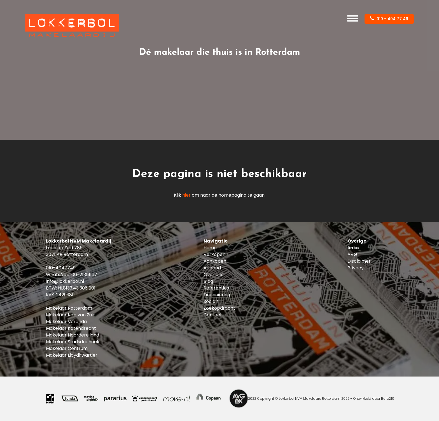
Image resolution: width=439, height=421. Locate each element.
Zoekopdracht (219, 308)
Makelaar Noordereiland (72, 335)
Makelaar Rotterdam (69, 308)
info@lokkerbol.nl (65, 281)
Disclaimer (359, 261)
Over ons (213, 274)
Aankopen (215, 261)
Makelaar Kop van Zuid (70, 315)
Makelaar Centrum (67, 348)
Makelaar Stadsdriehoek (72, 341)
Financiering (217, 294)
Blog (208, 281)
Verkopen (214, 254)
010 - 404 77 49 (389, 19)
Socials (211, 301)
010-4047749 (61, 268)
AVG (352, 254)
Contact (213, 315)
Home (210, 247)
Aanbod (212, 268)
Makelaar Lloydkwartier (71, 355)
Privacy (355, 268)
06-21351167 (84, 274)
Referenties (216, 288)
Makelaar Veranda (66, 321)
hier (186, 195)
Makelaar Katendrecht (71, 328)
